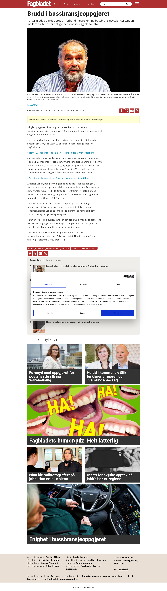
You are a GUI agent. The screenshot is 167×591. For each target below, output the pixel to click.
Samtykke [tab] (48, 284)
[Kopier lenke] (137, 110)
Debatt (67, 4)
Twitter (97, 566)
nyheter (65, 248)
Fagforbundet (80, 557)
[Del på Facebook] (121, 110)
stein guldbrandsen (80, 248)
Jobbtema (77, 4)
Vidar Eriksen (52, 566)
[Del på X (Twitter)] (126, 110)
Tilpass (83, 313)
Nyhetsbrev (90, 4)
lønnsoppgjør (53, 248)
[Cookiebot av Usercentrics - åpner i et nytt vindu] (123, 276)
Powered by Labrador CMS (83, 587)
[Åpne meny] (137, 4)
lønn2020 (39, 248)
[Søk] (128, 4)
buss (94, 248)
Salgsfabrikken (84, 563)
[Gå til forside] (39, 4)
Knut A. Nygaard (49, 563)
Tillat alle (117, 313)
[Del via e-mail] (132, 110)
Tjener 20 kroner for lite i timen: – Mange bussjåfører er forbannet (62, 152)
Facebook (86, 566)
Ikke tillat (50, 313)
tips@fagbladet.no (96, 560)
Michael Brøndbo (51, 560)
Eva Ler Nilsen (53, 557)
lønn (30, 248)
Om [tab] (118, 284)
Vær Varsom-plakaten (114, 576)
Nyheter (57, 4)
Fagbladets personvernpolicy (62, 579)
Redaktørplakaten (91, 576)
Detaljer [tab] (83, 284)
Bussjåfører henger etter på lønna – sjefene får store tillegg (59, 178)
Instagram (71, 568)
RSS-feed (123, 569)
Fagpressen (57, 576)
